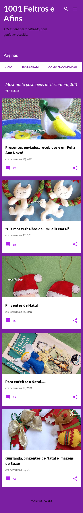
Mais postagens (41, 500)
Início (8, 67)
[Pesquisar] (66, 9)
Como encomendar (62, 67)
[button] (75, 168)
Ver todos (12, 90)
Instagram (30, 67)
